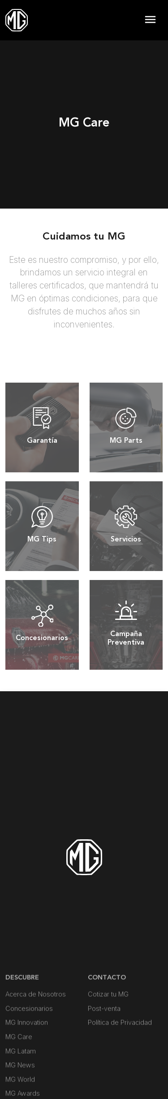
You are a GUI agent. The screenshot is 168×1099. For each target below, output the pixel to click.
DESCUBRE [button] (22, 1028)
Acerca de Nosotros (35, 1045)
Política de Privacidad (120, 1073)
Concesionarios (29, 1059)
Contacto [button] (107, 1028)
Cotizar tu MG (108, 1045)
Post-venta (104, 1059)
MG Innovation (26, 1073)
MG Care (18, 1087)
